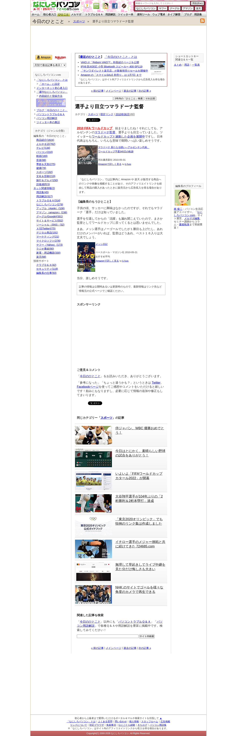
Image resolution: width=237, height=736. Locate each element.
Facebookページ (88, 386)
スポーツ (79, 21)
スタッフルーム (149, 721)
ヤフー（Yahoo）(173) (49, 244)
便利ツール (143, 14)
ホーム (35, 14)
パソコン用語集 (158, 725)
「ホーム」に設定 (49, 83)
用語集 (198, 14)
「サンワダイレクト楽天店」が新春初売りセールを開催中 (114, 70)
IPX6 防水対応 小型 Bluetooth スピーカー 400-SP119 (111, 66)
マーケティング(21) (47, 236)
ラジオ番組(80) (45, 248)
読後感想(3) (43, 184)
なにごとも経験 (126, 725)
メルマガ (76, 14)
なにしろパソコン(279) (49, 204)
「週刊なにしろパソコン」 (52, 91)
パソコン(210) (44, 151)
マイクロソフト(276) (48, 240)
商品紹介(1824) (45, 139)
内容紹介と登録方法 (50, 95)
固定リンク (106, 114)
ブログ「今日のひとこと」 (52, 110)
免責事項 (111, 725)
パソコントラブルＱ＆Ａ (134, 621)
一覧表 (196, 64)
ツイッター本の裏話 (48, 122)
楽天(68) (41, 256)
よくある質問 (105, 721)
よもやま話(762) (45, 144)
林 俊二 (178, 208)
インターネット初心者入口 (52, 88)
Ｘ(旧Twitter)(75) (45, 228)
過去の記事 (129, 90)
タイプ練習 (173, 14)
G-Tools (128, 164)
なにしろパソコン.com (48, 74)
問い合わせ (121, 721)
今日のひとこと (48, 21)
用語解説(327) (44, 196)
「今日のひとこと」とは (120, 56)
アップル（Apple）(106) (50, 208)
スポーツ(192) (44, 172)
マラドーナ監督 (105, 132)
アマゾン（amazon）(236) (51, 212)
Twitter (156, 382)
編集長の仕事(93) (46, 272)
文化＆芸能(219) (45, 176)
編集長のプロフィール (188, 186)
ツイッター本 (125, 14)
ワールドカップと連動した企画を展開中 (118, 136)
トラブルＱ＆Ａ (94, 14)
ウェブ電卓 (158, 14)
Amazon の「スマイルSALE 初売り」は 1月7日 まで (111, 74)
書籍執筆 (184, 224)
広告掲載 (165, 721)
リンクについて (78, 725)
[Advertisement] (118, 39)
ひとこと (63, 14)
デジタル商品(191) (47, 232)
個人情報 (134, 721)
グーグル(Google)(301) (49, 216)
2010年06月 (122, 114)
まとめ (178, 64)
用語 (186, 64)
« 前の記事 (97, 90)
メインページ (113, 90)
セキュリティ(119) (47, 268)
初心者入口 (49, 14)
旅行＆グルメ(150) (47, 180)
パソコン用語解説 (46, 118)
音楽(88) (41, 160)
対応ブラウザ (96, 725)
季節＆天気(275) (45, 164)
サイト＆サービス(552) (49, 220)
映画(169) (42, 156)
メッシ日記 (102, 244)
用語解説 (110, 14)
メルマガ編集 (192, 218)
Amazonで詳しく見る (109, 164)
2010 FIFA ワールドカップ (94, 128)
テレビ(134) (43, 147)
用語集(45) (42, 192)
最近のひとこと (90, 56)
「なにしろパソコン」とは (52, 79)
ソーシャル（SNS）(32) (50, 224)
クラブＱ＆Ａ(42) (46, 264)
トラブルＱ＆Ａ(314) (48, 200)
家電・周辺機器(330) (48, 252)
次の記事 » (144, 90)
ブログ (188, 14)
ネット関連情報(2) (44, 188)
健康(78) (41, 168)
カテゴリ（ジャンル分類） (50, 130)
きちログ (142, 725)
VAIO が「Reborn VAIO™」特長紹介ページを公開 (110, 62)
